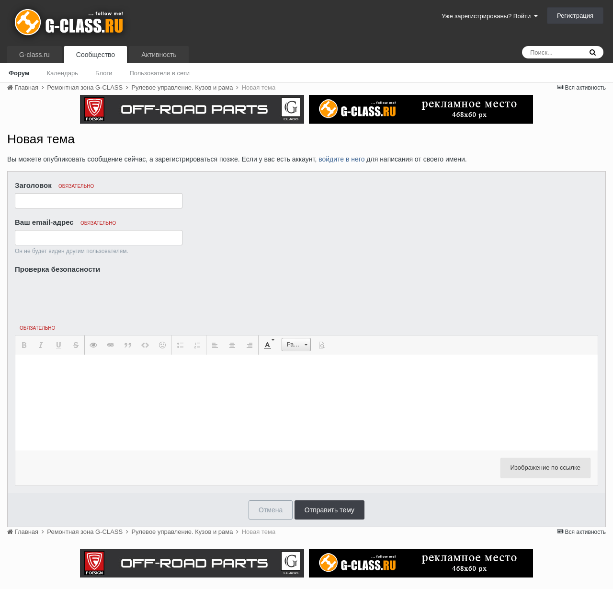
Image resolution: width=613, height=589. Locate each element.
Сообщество (95, 54)
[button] (24, 345)
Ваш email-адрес (65, 222)
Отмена (271, 510)
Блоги (103, 73)
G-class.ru (34, 54)
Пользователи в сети (159, 73)
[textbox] (306, 402)
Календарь (62, 73)
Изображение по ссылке (545, 467)
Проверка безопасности (57, 269)
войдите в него (341, 159)
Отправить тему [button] (329, 510)
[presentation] (87, 294)
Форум (19, 73)
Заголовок (54, 185)
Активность (159, 54)
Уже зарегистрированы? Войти (490, 16)
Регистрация (575, 15)
